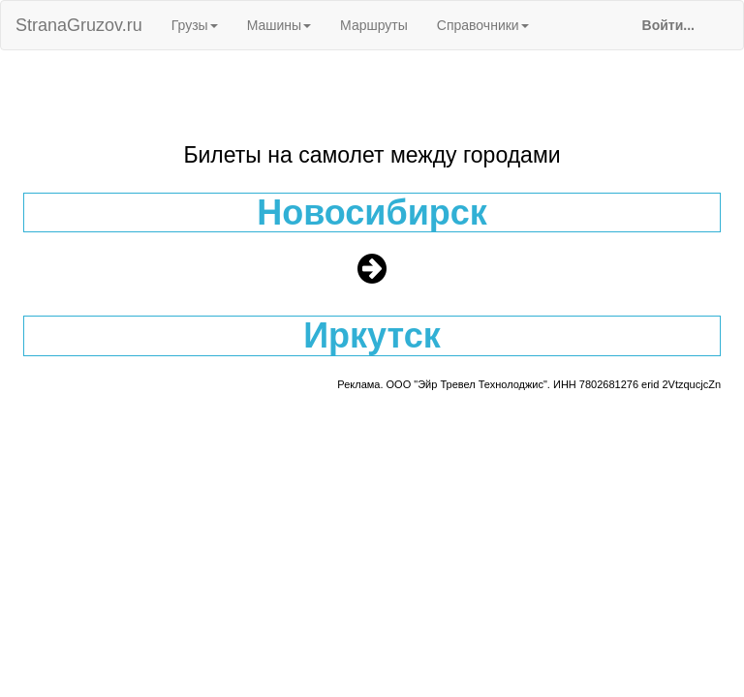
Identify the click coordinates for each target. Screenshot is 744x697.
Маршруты (374, 25)
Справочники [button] (483, 25)
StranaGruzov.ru (79, 25)
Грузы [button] (194, 25)
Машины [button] (279, 25)
